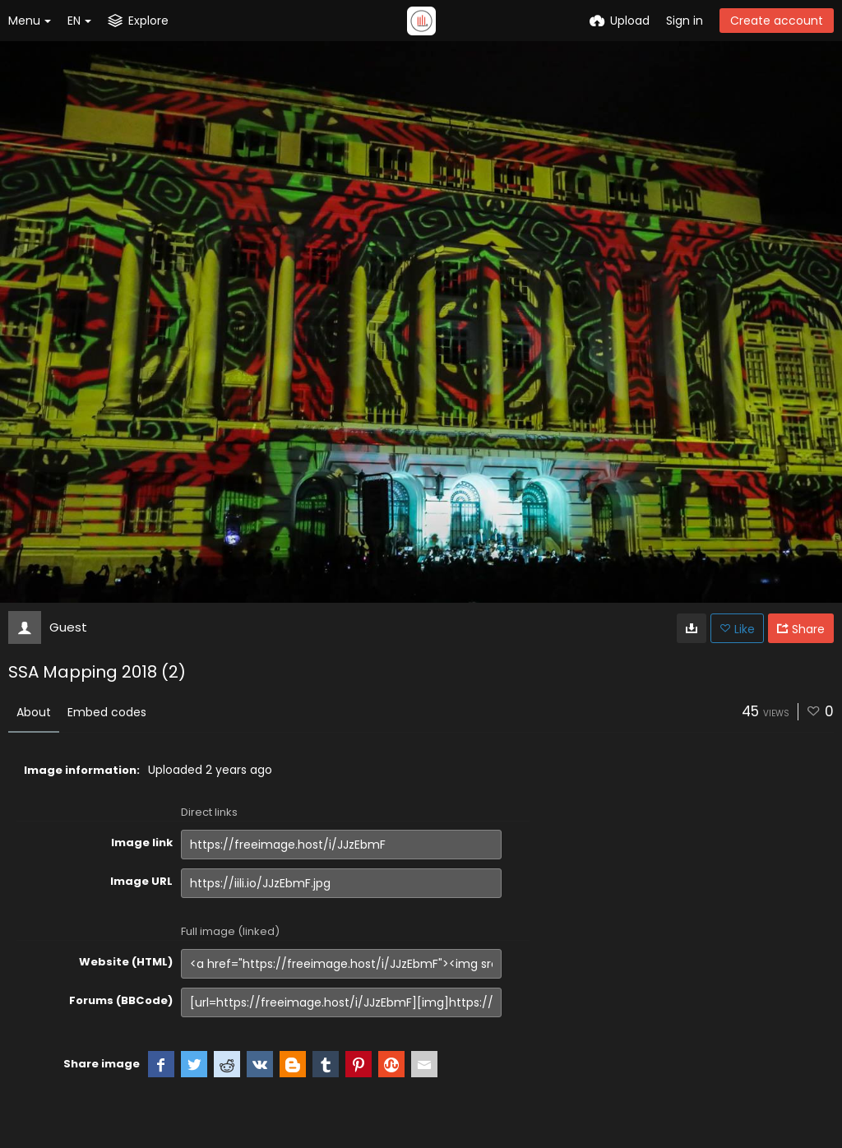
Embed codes (106, 712)
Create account (776, 20)
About (33, 712)
